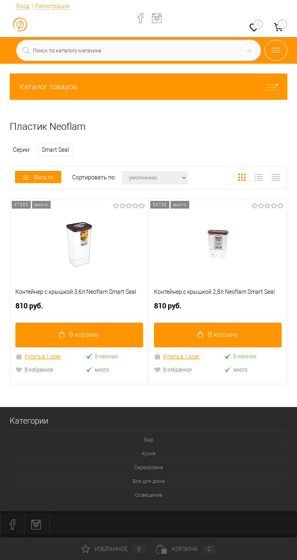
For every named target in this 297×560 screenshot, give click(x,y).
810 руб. (79, 309)
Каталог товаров (148, 86)
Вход (22, 6)
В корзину (79, 335)
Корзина (186, 549)
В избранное (34, 370)
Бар (148, 440)
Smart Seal (55, 149)
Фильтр (38, 177)
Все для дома (148, 482)
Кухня (149, 454)
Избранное (113, 549)
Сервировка (148, 468)
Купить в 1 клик (38, 357)
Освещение (148, 496)
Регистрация (52, 6)
